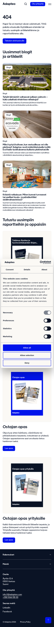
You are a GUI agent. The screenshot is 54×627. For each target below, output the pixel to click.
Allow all (27, 348)
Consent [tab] (10, 269)
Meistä (6, 564)
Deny (27, 363)
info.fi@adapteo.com (12, 594)
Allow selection (27, 355)
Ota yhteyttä (38, 4)
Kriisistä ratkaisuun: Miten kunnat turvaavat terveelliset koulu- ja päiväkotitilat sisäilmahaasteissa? (24, 197)
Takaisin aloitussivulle (14, 41)
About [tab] (44, 269)
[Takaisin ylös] (48, 620)
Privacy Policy (25, 622)
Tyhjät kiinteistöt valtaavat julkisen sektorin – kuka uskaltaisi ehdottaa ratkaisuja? (25, 98)
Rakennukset (8, 555)
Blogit (5, 93)
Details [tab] (27, 269)
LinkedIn (6, 607)
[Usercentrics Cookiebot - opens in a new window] (40, 262)
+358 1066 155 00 (10, 597)
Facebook (7, 611)
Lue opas (9, 448)
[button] (25, 4)
